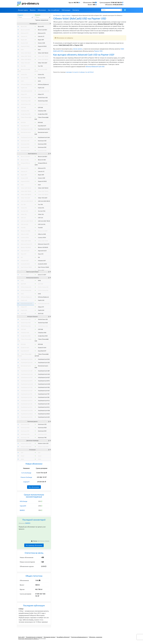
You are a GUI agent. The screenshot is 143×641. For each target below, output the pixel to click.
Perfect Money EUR (26, 290)
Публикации (66, 10)
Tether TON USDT (25, 62)
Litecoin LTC (24, 36)
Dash (22, 49)
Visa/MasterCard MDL (27, 387)
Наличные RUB (25, 144)
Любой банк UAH (26, 104)
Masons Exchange (26, 477)
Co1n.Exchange (26, 473)
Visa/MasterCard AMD (27, 384)
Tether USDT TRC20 (26, 56)
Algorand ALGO (25, 250)
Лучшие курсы (23, 10)
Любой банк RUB (25, 100)
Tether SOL (24, 214)
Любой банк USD (25, 97)
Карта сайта (21, 637)
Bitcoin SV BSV (25, 159)
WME (22, 280)
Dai (22, 257)
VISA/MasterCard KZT (27, 377)
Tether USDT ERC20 (26, 53)
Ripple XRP (24, 39)
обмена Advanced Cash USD (95, 66)
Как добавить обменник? (63, 637)
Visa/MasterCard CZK (26, 403)
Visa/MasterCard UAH (27, 137)
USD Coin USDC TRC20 (27, 221)
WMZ (22, 81)
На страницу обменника (34, 545)
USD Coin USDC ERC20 (27, 201)
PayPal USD (24, 87)
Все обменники (34, 487)
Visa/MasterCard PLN (26, 400)
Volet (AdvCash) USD (26, 91)
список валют (77, 49)
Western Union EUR (26, 446)
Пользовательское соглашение (34, 637)
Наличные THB (25, 437)
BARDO (22, 510)
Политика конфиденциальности (79, 637)
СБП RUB (23, 107)
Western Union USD (26, 443)
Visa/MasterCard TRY (26, 394)
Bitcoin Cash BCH (25, 29)
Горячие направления (41, 20)
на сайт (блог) (90, 72)
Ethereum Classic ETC (26, 244)
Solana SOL (24, 74)
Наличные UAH (25, 150)
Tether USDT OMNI (26, 240)
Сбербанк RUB (25, 110)
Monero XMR (24, 43)
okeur (22, 459)
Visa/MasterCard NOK (27, 410)
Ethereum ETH (24, 33)
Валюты (32, 10)
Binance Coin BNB (25, 230)
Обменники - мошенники (95, 637)
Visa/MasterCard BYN (26, 380)
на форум (82, 72)
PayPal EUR (24, 310)
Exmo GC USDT (25, 274)
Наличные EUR (25, 147)
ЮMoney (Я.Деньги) (26, 84)
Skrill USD (23, 313)
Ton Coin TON (24, 77)
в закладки (69, 72)
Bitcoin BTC (24, 26)
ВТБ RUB (23, 122)
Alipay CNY (24, 94)
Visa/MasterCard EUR (26, 359)
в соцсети (75, 72)
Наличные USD (25, 140)
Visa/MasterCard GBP (26, 370)
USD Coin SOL (24, 224)
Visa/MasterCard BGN (27, 413)
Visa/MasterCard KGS (26, 407)
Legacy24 (26, 482)
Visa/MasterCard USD (26, 129)
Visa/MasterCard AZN (26, 417)
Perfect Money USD (26, 287)
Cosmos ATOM (25, 237)
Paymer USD (98, 51)
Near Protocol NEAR (26, 267)
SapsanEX (23, 506)
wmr (22, 452)
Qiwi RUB (23, 283)
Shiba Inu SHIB (25, 234)
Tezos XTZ (23, 254)
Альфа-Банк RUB (25, 114)
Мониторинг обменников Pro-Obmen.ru (28, 638)
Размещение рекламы (49, 637)
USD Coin (23, 217)
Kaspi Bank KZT (25, 125)
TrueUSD (23, 227)
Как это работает (54, 10)
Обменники (42, 10)
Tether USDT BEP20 (26, 59)
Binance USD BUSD (26, 247)
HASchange (23, 501)
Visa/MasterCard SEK (26, 397)
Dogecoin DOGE (25, 46)
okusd (22, 456)
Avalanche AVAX (25, 264)
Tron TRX (23, 66)
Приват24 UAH (25, 347)
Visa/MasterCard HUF (26, 390)
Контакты (76, 10)
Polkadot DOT (25, 260)
